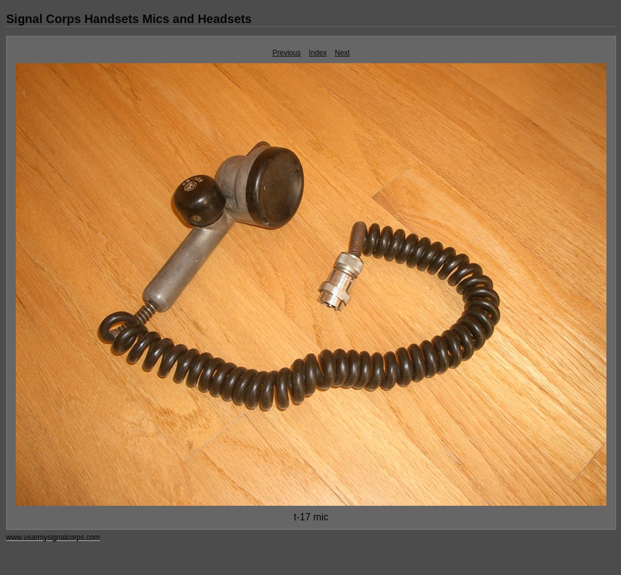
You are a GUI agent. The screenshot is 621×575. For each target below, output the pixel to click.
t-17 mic (311, 517)
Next (342, 53)
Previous (287, 53)
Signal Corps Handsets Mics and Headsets (129, 19)
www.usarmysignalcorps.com (53, 537)
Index (318, 53)
